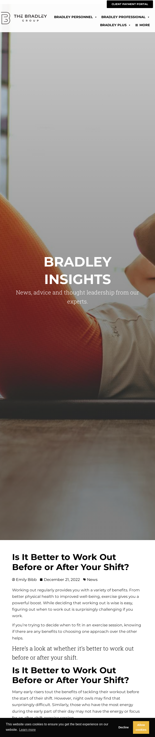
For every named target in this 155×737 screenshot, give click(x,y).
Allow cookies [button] (141, 727)
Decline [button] (123, 727)
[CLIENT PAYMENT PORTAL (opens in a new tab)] (130, 4)
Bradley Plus (115, 25)
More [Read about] (144, 25)
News (92, 579)
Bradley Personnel (75, 17)
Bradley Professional (125, 17)
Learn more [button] (27, 729)
